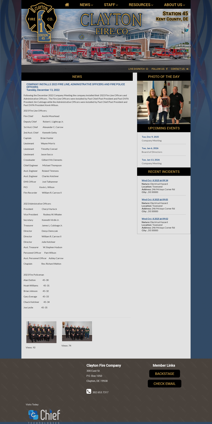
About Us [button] (174, 5)
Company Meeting (152, 140)
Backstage (164, 373)
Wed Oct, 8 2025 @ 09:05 (155, 199)
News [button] (86, 5)
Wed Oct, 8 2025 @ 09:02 (155, 218)
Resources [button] (141, 5)
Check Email (165, 383)
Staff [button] (111, 5)
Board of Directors (152, 151)
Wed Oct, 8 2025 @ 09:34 (155, 180)
